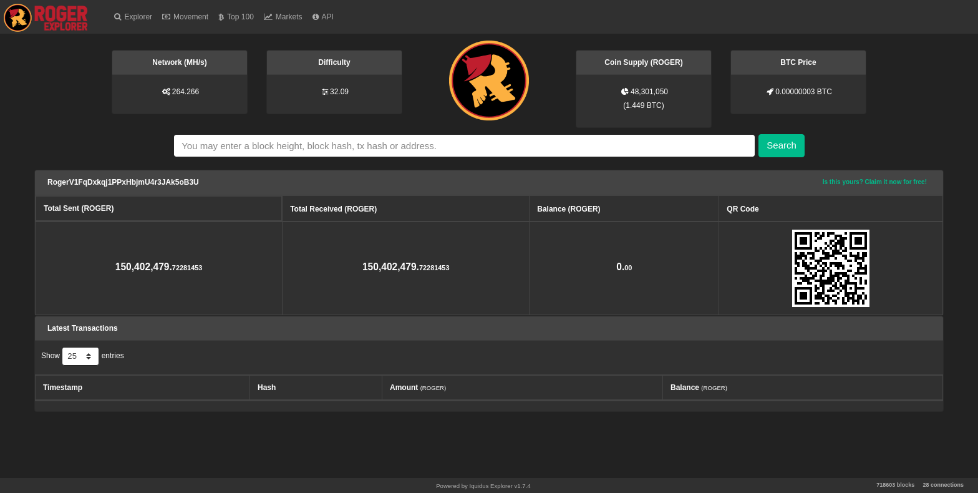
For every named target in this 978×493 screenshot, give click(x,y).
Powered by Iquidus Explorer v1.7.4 (483, 485)
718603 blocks (895, 485)
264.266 (185, 91)
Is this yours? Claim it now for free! (875, 181)
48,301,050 (649, 91)
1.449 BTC (643, 105)
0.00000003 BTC (803, 91)
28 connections (943, 485)
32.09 (339, 91)
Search (781, 145)
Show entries (82, 356)
